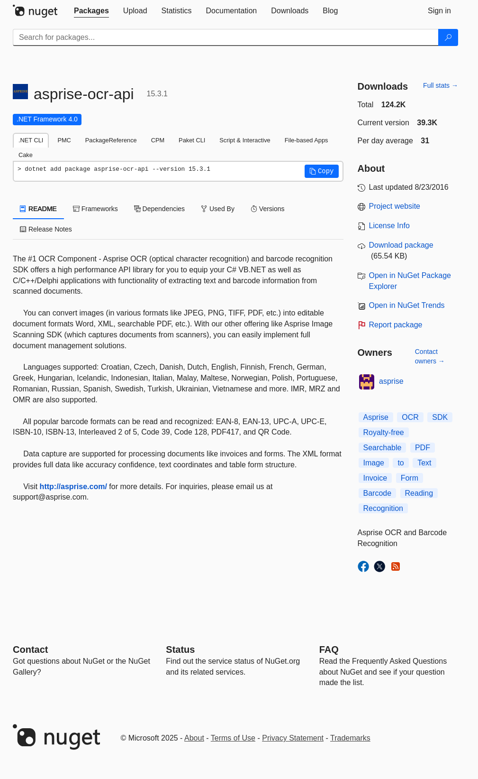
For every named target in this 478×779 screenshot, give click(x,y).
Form (409, 478)
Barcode (377, 493)
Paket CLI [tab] (192, 140)
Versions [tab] (268, 208)
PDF (422, 448)
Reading (419, 493)
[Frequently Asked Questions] (329, 649)
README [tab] (38, 208)
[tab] (91, 10)
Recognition (383, 508)
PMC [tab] (64, 140)
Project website (395, 206)
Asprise (375, 417)
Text (424, 463)
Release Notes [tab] (46, 229)
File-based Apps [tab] (306, 140)
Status (180, 649)
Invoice (375, 478)
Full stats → (440, 85)
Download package (401, 245)
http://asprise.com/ (73, 486)
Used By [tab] (217, 208)
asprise (391, 381)
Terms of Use (233, 738)
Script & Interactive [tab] (244, 140)
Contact (30, 649)
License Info (389, 226)
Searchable (382, 448)
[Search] (448, 37)
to (400, 463)
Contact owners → (430, 356)
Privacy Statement (293, 738)
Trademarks (350, 738)
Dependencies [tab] (159, 208)
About (194, 738)
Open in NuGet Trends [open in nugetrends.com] (407, 305)
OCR (410, 417)
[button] (322, 171)
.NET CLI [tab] (30, 140)
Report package (396, 325)
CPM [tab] (157, 140)
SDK (440, 417)
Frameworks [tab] (95, 208)
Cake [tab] (25, 154)
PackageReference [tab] (111, 140)
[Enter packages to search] (226, 37)
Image (373, 463)
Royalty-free (383, 432)
